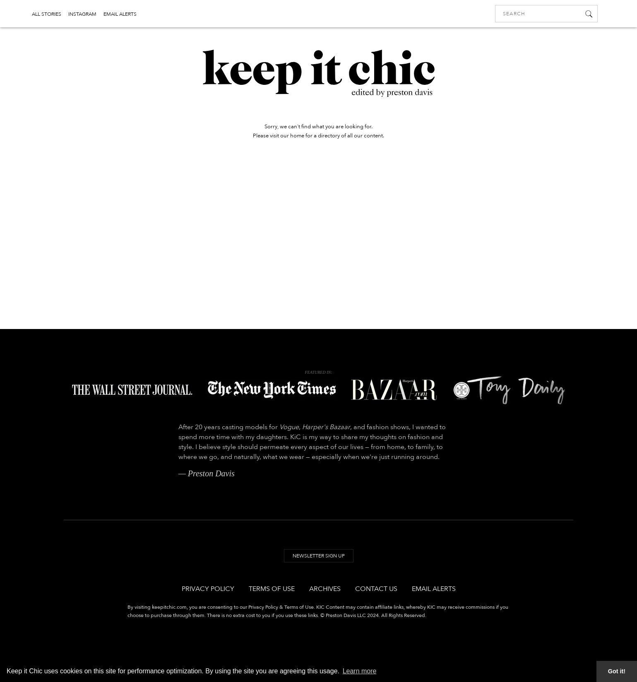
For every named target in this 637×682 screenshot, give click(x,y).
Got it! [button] (616, 671)
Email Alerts (434, 588)
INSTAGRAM (82, 14)
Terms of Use (272, 588)
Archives (325, 588)
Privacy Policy (208, 588)
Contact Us (376, 588)
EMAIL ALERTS (120, 14)
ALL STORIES (46, 14)
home (297, 135)
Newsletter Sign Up (319, 555)
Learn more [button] (360, 671)
